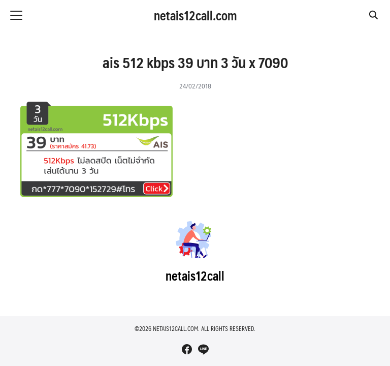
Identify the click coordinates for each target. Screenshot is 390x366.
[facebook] (187, 349)
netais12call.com (195, 15)
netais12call (195, 275)
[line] (203, 349)
